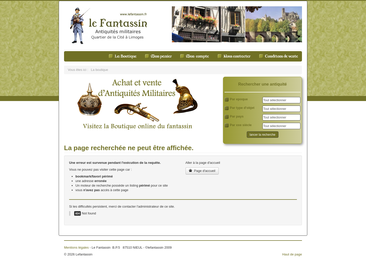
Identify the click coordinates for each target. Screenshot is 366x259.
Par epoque (236, 99)
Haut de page (292, 254)
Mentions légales (76, 247)
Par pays (234, 116)
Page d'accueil (202, 171)
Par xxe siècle (238, 125)
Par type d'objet (239, 108)
